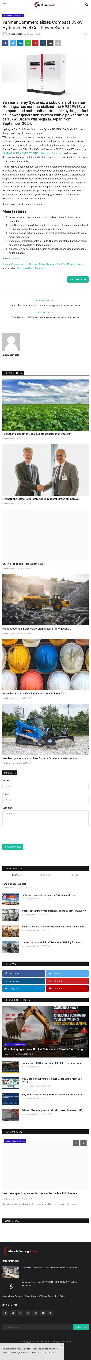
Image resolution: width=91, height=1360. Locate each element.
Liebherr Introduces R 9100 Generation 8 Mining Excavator (52, 942)
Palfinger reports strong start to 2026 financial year (48, 895)
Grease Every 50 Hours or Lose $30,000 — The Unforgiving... (53, 1063)
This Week (17, 874)
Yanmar (15, 258)
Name (5, 780)
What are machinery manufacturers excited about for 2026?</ (54, 911)
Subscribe (81, 1327)
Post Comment (13, 846)
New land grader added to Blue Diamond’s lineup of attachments (40, 758)
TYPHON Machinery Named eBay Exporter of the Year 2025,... (53, 1110)
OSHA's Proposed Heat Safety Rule (22, 563)
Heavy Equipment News (13, 15)
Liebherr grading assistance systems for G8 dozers (39, 1193)
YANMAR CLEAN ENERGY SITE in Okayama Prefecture (32, 153)
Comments (10, 772)
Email (5, 793)
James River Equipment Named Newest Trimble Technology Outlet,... (35, 1296)
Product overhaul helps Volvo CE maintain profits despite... (36, 628)
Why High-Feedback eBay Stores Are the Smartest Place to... (53, 1094)
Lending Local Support (14, 884)
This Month (45, 874)
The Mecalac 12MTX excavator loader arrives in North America (45, 317)
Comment (8, 807)
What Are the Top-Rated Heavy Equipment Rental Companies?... (54, 926)
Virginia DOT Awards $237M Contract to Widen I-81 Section (49, 1267)
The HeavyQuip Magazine (30, 268)
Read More (78, 279)
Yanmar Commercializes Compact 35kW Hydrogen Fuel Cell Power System (42, 264)
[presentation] (22, 834)
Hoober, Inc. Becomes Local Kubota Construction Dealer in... (37, 433)
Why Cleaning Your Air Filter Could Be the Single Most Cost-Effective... (52, 1080)
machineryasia (12, 34)
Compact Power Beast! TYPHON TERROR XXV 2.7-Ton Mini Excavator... (49, 1284)
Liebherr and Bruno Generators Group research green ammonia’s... (41, 498)
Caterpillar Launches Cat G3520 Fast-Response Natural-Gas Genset (45, 305)
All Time (74, 874)
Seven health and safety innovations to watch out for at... (35, 693)
